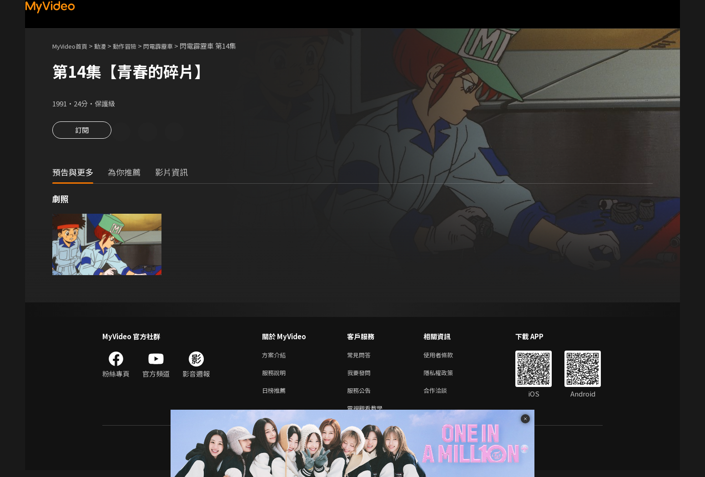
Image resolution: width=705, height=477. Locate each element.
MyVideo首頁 (73, 45)
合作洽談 (442, 395)
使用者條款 (446, 357)
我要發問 (360, 376)
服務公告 (360, 395)
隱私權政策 (446, 376)
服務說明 (275, 376)
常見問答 (360, 357)
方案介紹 (275, 357)
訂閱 (82, 133)
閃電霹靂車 (172, 45)
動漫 (107, 45)
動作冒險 (134, 45)
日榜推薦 (275, 395)
